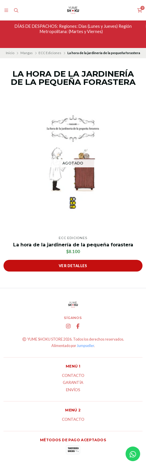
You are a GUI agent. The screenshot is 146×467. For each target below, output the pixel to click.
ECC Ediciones (50, 53)
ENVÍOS (73, 390)
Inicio (10, 53)
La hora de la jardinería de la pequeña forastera (73, 245)
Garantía (73, 383)
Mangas (26, 53)
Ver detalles (73, 265)
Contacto (73, 376)
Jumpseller (85, 346)
